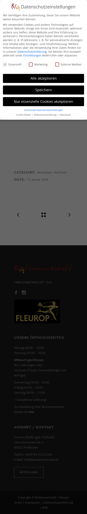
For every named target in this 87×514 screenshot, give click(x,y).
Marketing (38, 63)
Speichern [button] (43, 88)
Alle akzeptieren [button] (44, 77)
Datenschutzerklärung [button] (45, 113)
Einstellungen (32, 54)
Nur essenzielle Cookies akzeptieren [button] (43, 100)
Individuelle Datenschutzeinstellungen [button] (43, 109)
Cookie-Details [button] (23, 113)
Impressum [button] (65, 113)
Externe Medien (68, 63)
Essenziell (12, 63)
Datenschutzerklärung (32, 50)
